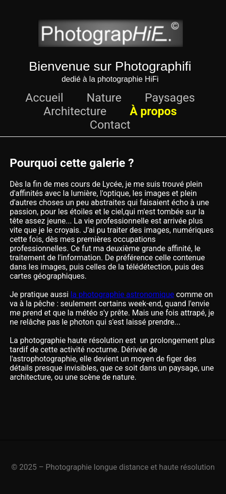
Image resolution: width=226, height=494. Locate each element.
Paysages (169, 98)
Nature (104, 98)
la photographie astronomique (122, 294)
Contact (110, 125)
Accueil (44, 98)
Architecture (75, 111)
